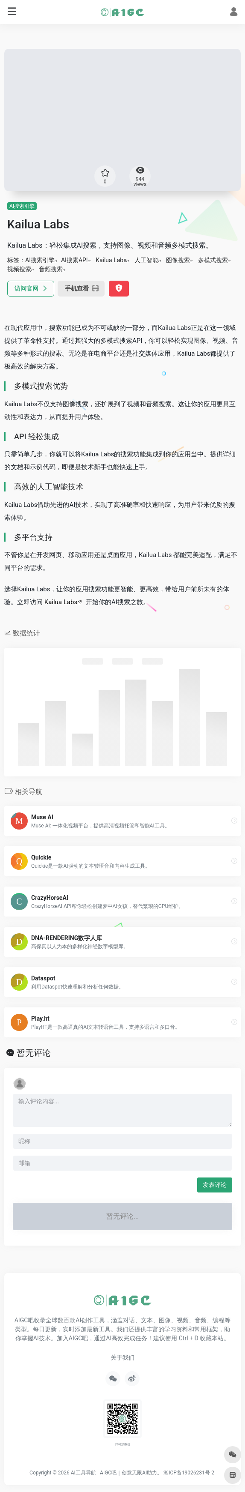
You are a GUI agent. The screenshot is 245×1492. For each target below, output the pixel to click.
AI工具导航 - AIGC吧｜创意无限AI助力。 (117, 1473)
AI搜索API (74, 260)
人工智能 (146, 260)
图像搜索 (178, 260)
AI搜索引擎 (22, 206)
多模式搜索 (213, 260)
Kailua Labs (111, 260)
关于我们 (122, 1357)
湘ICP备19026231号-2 (188, 1473)
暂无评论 (34, 1053)
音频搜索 (51, 269)
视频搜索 (19, 269)
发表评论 (215, 1184)
